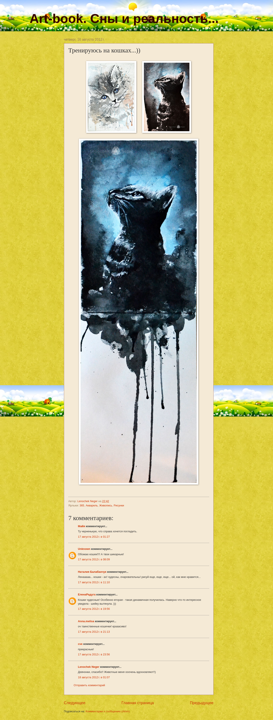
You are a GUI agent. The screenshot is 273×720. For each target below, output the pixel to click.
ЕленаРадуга (87, 594)
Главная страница (137, 703)
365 (82, 505)
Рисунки (119, 505)
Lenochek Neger (87, 501)
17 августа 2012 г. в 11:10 (94, 582)
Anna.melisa (86, 621)
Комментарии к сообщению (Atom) (108, 711)
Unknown (84, 548)
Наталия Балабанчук (92, 571)
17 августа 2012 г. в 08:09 (94, 559)
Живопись (105, 505)
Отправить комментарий (89, 685)
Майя (81, 526)
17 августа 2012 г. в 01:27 (94, 536)
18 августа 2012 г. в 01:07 (94, 677)
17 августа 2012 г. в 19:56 (94, 608)
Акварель (92, 505)
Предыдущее (201, 703)
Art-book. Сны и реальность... (124, 18)
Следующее (75, 703)
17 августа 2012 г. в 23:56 (94, 654)
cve (80, 644)
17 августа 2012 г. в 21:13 (94, 631)
